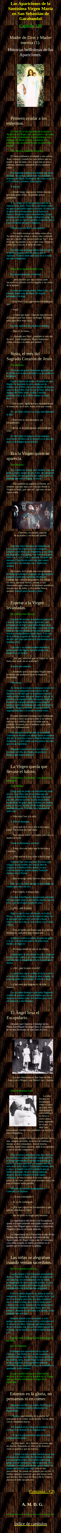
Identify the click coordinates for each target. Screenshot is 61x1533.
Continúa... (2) (41, 1491)
